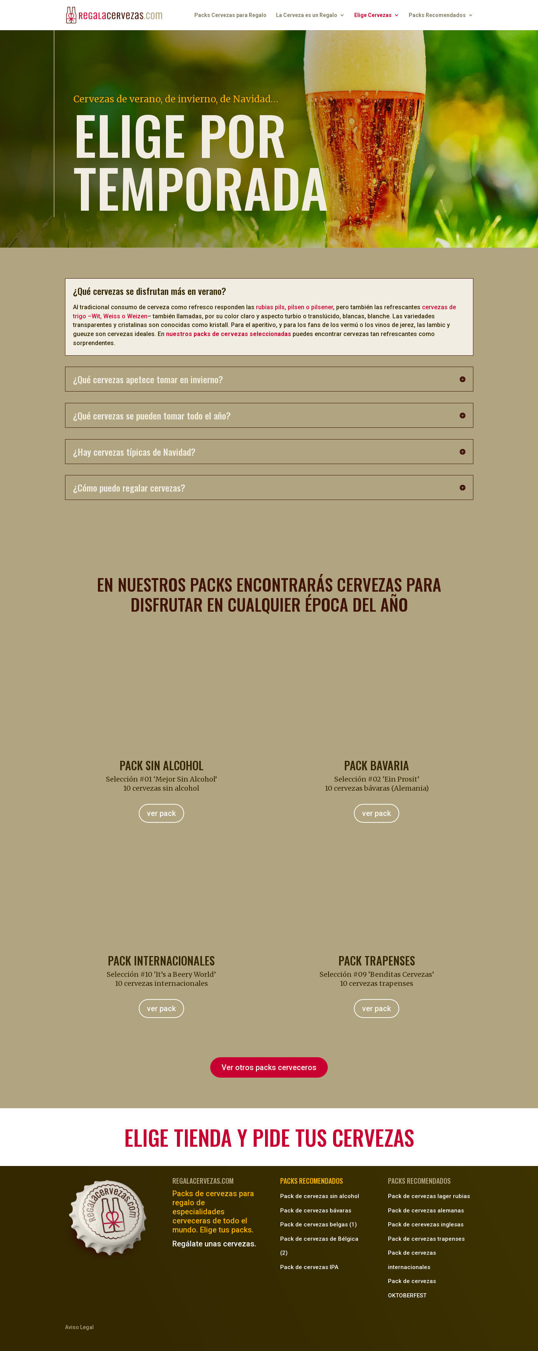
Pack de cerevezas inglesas (426, 1224)
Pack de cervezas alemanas (426, 1210)
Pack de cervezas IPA (309, 1267)
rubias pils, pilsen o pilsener (294, 307)
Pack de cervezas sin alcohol (319, 1196)
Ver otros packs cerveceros (269, 1067)
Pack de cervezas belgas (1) (318, 1224)
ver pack (161, 813)
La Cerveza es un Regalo (306, 15)
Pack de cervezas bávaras (315, 1210)
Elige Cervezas (373, 15)
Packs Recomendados (437, 15)
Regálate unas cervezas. (214, 1243)
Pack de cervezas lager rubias (429, 1196)
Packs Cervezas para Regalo (230, 15)
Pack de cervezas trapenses (426, 1238)
